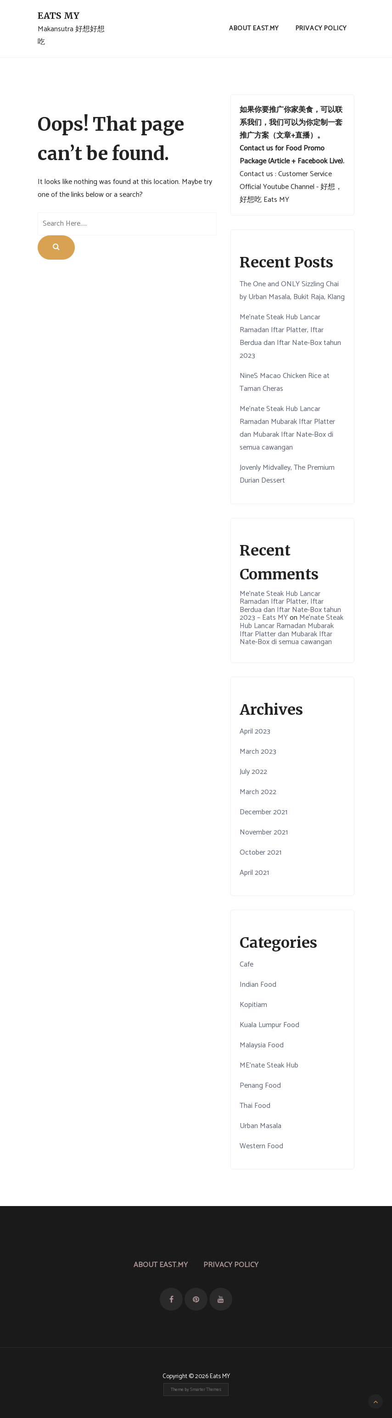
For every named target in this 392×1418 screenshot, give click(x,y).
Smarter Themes (205, 1389)
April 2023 (255, 731)
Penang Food (260, 1085)
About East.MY (254, 28)
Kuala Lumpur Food (269, 1025)
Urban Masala (260, 1126)
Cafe (246, 964)
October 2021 (260, 852)
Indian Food (258, 985)
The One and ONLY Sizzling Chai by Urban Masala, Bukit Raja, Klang (292, 290)
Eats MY (58, 15)
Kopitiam (253, 1005)
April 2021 (254, 873)
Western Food (261, 1146)
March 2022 (258, 792)
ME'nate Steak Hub (269, 1065)
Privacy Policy (321, 28)
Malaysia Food (262, 1045)
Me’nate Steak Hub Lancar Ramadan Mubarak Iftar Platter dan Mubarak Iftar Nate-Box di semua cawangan (287, 428)
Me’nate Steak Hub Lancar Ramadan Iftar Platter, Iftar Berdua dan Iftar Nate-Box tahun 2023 (290, 336)
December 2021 (263, 812)
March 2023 (258, 751)
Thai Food (255, 1106)
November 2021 (264, 832)
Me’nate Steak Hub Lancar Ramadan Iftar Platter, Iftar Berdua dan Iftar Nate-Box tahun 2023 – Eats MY (290, 606)
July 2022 (253, 772)
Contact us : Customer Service (286, 174)
